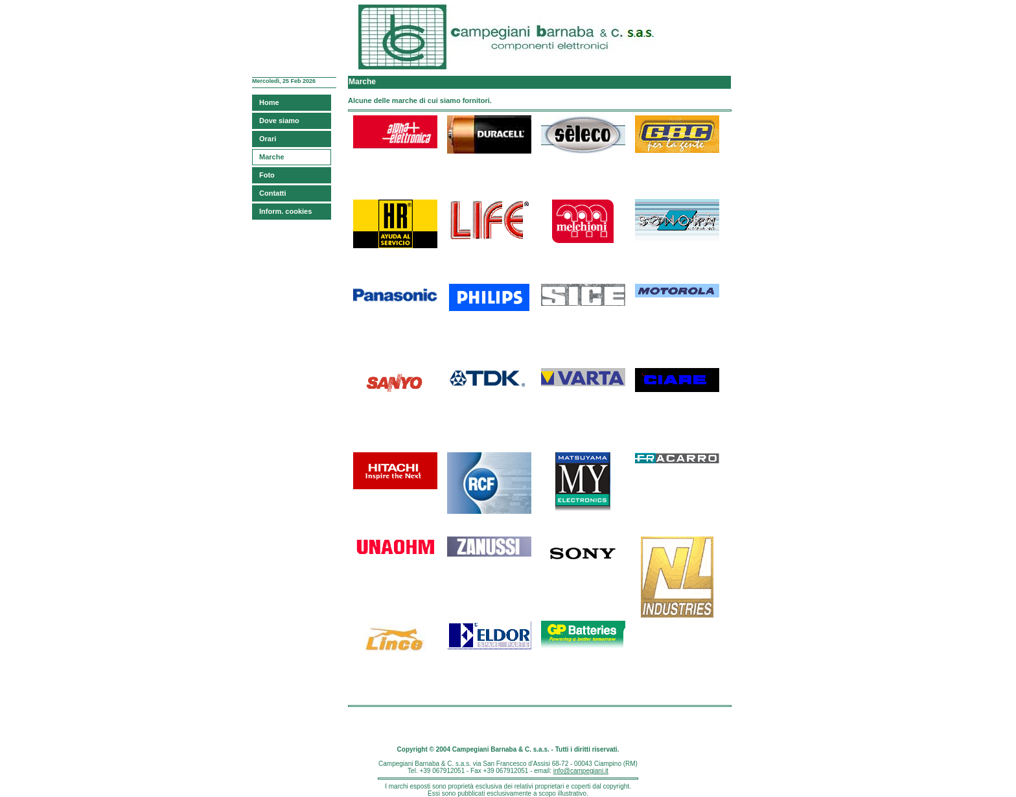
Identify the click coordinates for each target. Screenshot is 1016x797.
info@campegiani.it (580, 770)
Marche (271, 157)
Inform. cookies (285, 211)
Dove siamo (279, 120)
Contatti (272, 193)
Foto (267, 175)
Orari (267, 139)
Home (269, 102)
